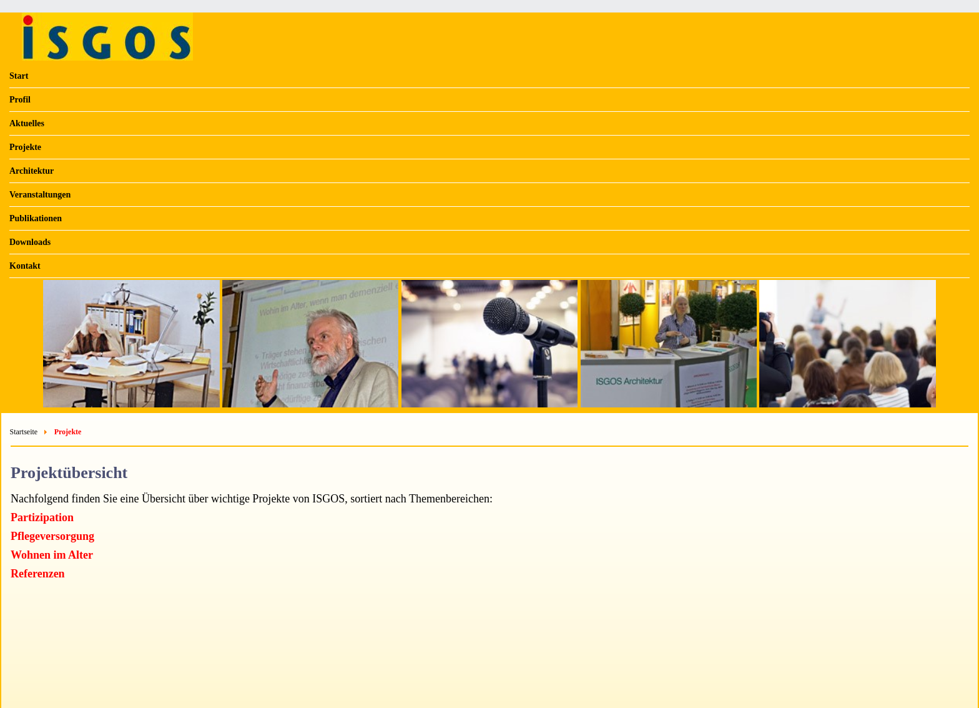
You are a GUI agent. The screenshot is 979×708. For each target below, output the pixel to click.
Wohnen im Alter (52, 555)
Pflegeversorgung (52, 536)
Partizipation (42, 517)
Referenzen (38, 573)
